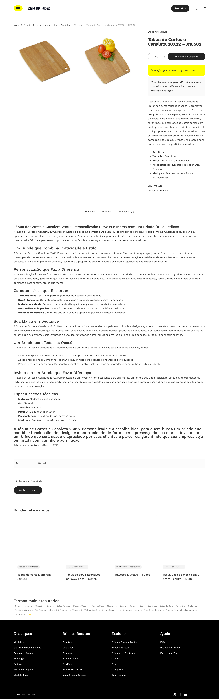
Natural (42, 463)
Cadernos (192, 606)
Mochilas (19, 642)
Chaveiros (68, 647)
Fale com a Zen (168, 653)
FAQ (162, 642)
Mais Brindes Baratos (74, 675)
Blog (113, 664)
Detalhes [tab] (107, 211)
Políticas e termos (170, 647)
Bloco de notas (71, 658)
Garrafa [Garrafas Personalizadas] (27, 610)
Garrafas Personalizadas (27, 647)
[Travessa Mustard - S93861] (134, 538)
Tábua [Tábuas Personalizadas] (75, 610)
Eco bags (19, 658)
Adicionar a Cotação (186, 56)
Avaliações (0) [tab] (126, 211)
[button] (18, 8)
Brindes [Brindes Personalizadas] (18, 606)
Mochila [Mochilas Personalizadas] (28, 606)
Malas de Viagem (23, 669)
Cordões (67, 664)
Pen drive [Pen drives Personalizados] (180, 606)
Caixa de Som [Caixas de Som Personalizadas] (166, 606)
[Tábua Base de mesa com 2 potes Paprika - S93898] (182, 538)
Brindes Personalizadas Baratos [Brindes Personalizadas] (181, 610)
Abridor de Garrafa (73, 669)
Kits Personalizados (43, 610)
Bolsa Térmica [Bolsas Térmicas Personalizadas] (63, 606)
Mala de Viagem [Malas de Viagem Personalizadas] (80, 606)
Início (16, 25)
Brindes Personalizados (37, 25)
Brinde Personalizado (157, 32)
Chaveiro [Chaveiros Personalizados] (39, 606)
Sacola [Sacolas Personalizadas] (123, 606)
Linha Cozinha (62, 25)
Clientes (116, 658)
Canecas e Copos (23, 653)
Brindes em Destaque (123, 653)
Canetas (67, 642)
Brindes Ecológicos (110, 610)
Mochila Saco (21, 675)
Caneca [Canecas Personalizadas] (132, 606)
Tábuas (78, 25)
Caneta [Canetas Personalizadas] (17, 610)
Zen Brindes (20, 614)
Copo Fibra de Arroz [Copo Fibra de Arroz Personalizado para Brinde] (153, 610)
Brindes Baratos (120, 647)
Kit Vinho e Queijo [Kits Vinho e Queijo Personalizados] (89, 610)
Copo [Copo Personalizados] (142, 606)
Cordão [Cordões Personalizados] (50, 606)
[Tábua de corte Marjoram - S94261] (37, 538)
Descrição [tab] (90, 211)
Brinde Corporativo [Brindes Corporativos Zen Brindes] (131, 610)
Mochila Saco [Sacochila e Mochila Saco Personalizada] (97, 606)
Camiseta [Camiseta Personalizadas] (152, 606)
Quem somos (118, 675)
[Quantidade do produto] (156, 56)
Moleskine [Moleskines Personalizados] (112, 606)
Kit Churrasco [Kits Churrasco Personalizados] (62, 610)
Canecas (67, 653)
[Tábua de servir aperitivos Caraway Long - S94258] (85, 538)
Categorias (117, 669)
